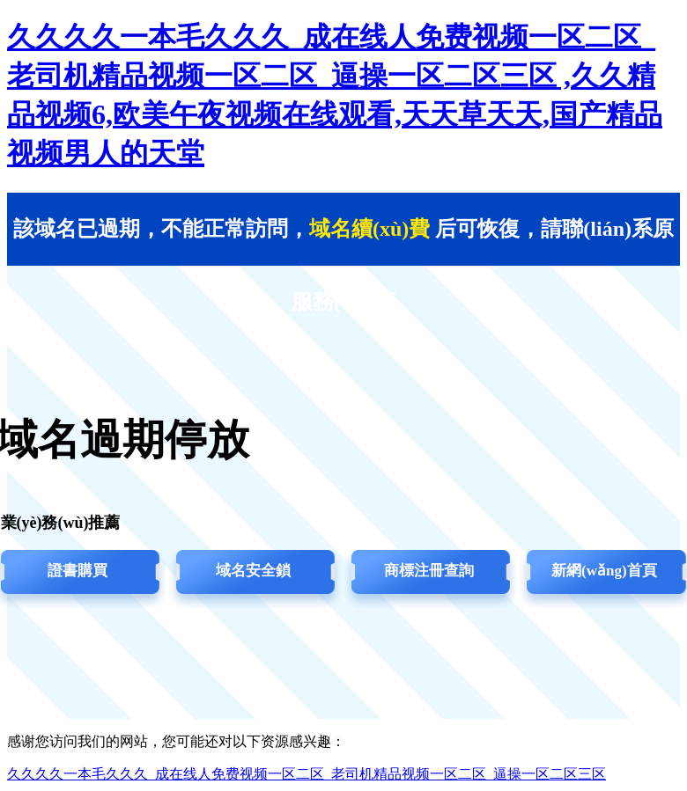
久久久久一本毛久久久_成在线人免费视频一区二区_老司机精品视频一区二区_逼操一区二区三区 (306, 773)
